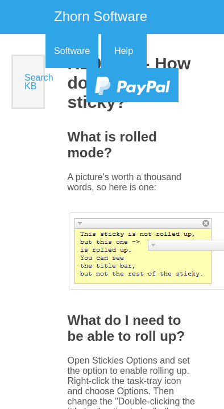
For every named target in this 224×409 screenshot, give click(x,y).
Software (72, 51)
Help (123, 51)
